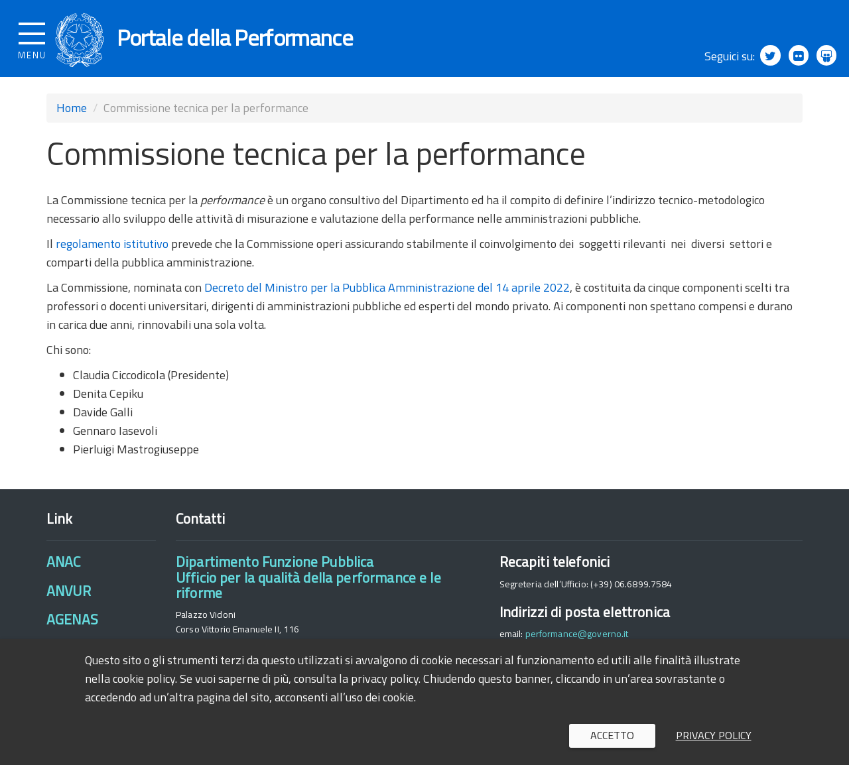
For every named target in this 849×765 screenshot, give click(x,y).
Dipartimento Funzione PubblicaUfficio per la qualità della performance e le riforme (308, 583)
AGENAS (72, 625)
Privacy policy (713, 735)
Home (71, 114)
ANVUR (68, 596)
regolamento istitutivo (112, 249)
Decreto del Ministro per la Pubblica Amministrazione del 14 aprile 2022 (386, 293)
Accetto (612, 735)
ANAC (63, 567)
